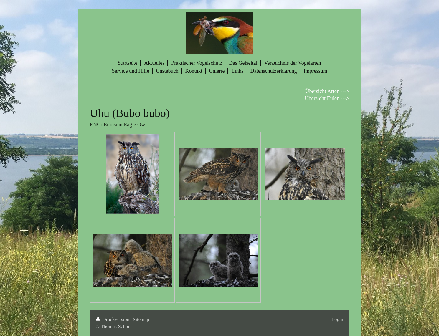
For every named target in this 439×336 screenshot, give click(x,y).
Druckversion (113, 319)
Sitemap (141, 319)
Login (337, 319)
